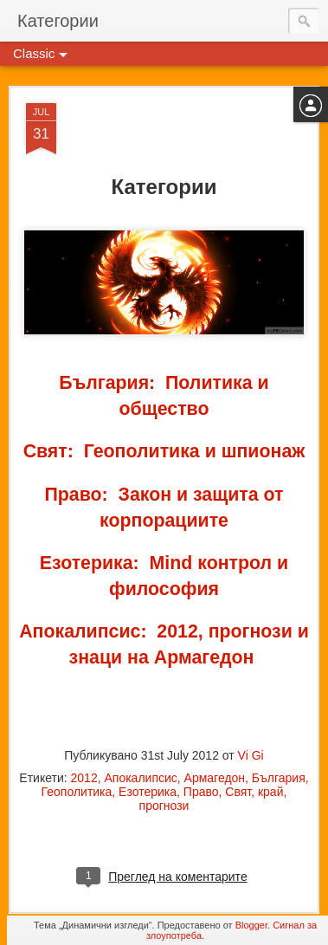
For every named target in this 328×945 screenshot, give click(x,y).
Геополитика (77, 792)
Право (201, 792)
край (271, 792)
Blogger (251, 925)
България (278, 778)
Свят (238, 792)
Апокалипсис (140, 778)
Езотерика (148, 792)
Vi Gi (251, 755)
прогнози (164, 805)
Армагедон (215, 778)
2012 (84, 778)
